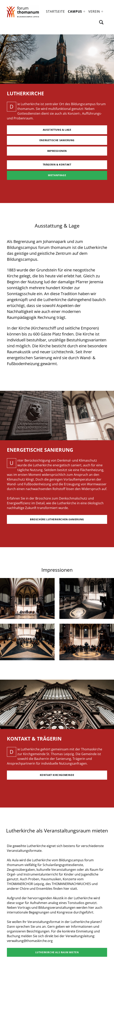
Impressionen (57, 151)
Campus (75, 11)
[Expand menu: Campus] (84, 11)
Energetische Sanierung (57, 140)
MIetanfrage (57, 175)
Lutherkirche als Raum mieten (57, 952)
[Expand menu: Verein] (102, 11)
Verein (94, 11)
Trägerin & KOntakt (57, 164)
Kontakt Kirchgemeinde (57, 775)
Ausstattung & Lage (57, 129)
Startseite (55, 11)
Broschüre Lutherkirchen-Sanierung (57, 519)
